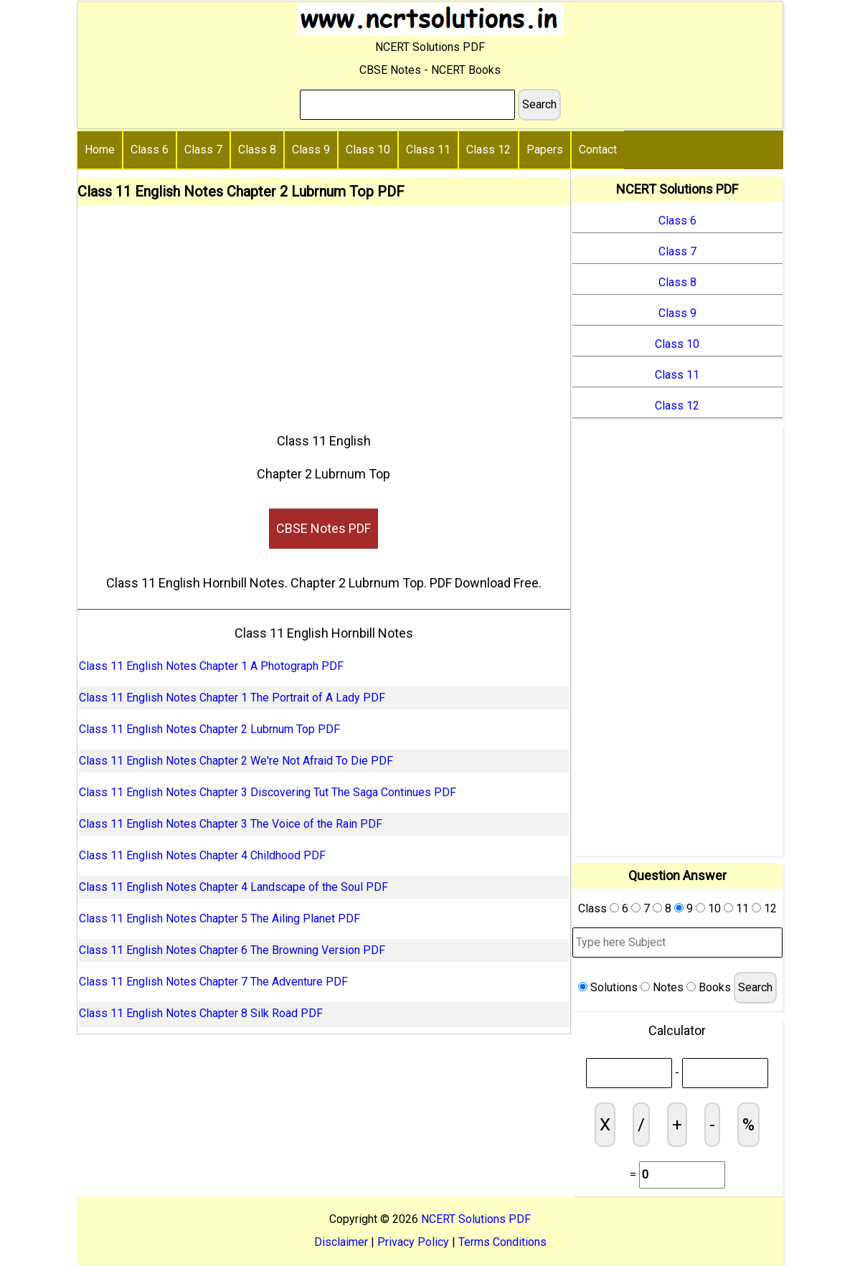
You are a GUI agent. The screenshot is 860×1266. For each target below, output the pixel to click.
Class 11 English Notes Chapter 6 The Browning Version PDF (232, 950)
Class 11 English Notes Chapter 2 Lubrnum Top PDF (209, 729)
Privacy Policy (413, 1242)
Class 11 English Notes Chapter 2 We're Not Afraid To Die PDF (236, 760)
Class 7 (203, 149)
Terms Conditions (502, 1242)
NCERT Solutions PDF (476, 1219)
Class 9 (311, 149)
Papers (544, 149)
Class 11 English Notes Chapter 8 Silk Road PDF (201, 1013)
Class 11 (428, 149)
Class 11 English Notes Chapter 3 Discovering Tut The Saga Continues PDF (267, 792)
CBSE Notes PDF (323, 528)
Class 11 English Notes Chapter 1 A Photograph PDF (211, 666)
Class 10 (368, 149)
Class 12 (488, 149)
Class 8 (257, 149)
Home (100, 149)
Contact (598, 149)
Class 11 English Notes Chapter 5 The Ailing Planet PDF (219, 918)
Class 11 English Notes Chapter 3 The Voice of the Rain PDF (230, 824)
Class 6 (150, 149)
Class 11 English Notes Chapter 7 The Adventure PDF (213, 981)
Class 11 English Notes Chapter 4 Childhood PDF (202, 855)
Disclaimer (341, 1242)
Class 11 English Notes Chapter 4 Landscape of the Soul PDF (233, 887)
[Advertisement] (323, 313)
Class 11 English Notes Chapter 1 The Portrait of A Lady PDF (232, 697)
